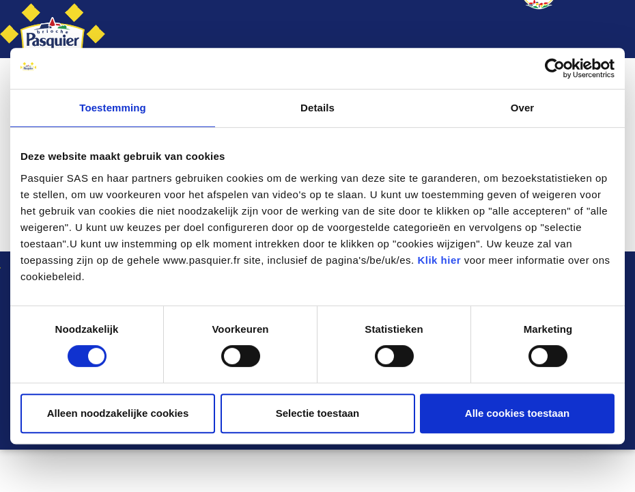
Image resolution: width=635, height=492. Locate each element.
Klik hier (439, 260)
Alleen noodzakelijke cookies (118, 413)
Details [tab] (317, 107)
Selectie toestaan (318, 413)
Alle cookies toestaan (517, 413)
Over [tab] (523, 107)
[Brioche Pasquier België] (52, 29)
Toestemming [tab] (112, 107)
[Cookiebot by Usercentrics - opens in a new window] (555, 68)
